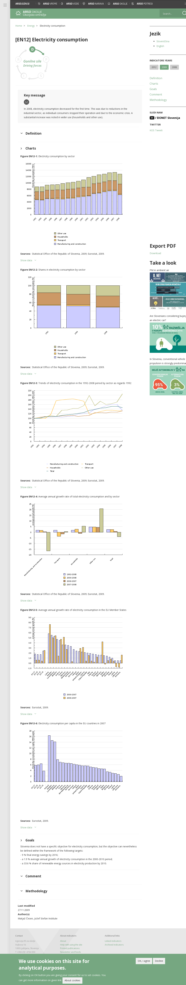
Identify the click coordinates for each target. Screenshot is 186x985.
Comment (151, 94)
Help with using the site (70, 944)
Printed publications (68, 948)
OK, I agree (144, 960)
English (156, 46)
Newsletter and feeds (69, 952)
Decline (159, 960)
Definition (151, 78)
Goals (148, 89)
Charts (149, 83)
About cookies (72, 980)
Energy (31, 25)
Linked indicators (110, 941)
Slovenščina (158, 41)
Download (151, 253)
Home (18, 25)
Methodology (153, 100)
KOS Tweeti (151, 130)
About (62, 941)
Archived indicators (111, 944)
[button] (180, 3)
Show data (26, 260)
